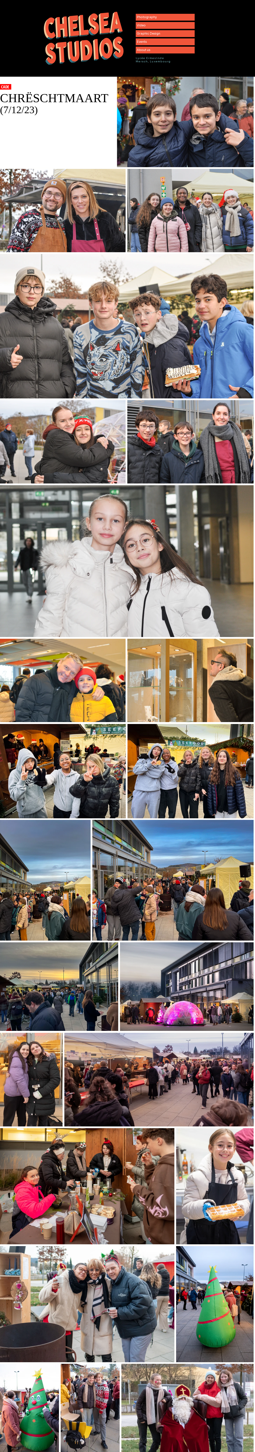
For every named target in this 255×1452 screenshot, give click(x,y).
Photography (147, 17)
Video (141, 25)
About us (143, 50)
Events (142, 42)
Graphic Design (148, 33)
